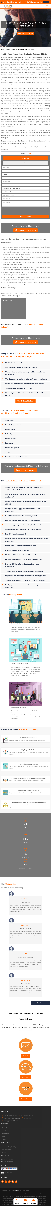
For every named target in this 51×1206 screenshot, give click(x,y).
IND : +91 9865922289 (26, 1115)
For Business (25, 163)
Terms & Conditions (14, 1193)
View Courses (5, 1130)
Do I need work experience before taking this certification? (24, 559)
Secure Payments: (6, 1166)
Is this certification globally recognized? (18, 550)
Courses (13, 49)
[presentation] (16, 210)
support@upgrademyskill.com (12, 1118)
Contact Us (5, 1139)
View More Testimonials (40, 1003)
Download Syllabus (26, 470)
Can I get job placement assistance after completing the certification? (23, 586)
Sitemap (4, 1152)
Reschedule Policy (36, 1193)
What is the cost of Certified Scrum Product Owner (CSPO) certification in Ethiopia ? (24, 489)
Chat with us (25, 1077)
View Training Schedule (25, 33)
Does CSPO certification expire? (15, 534)
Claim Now (46, 2)
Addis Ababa (8, 300)
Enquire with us (25, 1099)
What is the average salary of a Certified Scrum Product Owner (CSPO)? (25, 503)
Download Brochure (26, 230)
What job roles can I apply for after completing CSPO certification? (22, 510)
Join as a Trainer (6, 1149)
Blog (3, 1136)
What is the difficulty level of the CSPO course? (20, 555)
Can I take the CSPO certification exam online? (20, 546)
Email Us (25, 1055)
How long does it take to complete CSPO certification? (22, 520)
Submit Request (25, 216)
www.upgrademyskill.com (11, 1120)
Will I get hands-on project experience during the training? (24, 571)
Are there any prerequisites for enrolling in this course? (23, 525)
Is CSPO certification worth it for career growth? (21, 516)
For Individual (25, 158)
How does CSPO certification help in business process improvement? (22, 565)
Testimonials (5, 1133)
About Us (4, 1128)
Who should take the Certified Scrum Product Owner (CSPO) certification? (25, 496)
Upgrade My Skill (15, 1190)
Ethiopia (8, 49)
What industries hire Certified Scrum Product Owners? (23, 529)
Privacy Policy (25, 1193)
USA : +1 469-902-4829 (10, 1115)
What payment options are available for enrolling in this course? (25, 580)
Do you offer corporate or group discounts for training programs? (26, 575)
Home (3, 49)
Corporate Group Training (9, 1147)
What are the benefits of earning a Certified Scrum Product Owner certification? (26, 540)
